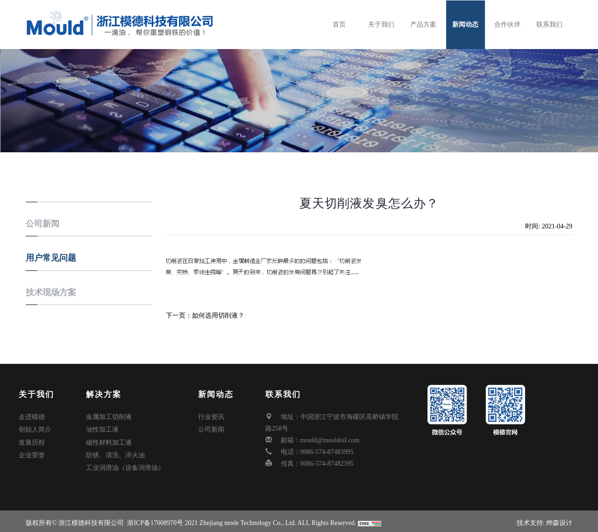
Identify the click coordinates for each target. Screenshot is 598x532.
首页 (342, 24)
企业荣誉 (32, 451)
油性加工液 (102, 428)
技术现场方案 (51, 292)
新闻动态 (468, 24)
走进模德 (32, 416)
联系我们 (552, 24)
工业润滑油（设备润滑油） (125, 463)
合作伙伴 (510, 24)
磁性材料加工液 (109, 440)
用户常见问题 (51, 257)
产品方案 (426, 24)
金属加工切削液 (109, 416)
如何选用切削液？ (218, 315)
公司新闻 (42, 223)
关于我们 (384, 24)
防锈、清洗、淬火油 (115, 451)
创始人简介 (35, 428)
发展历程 (32, 440)
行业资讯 (211, 416)
